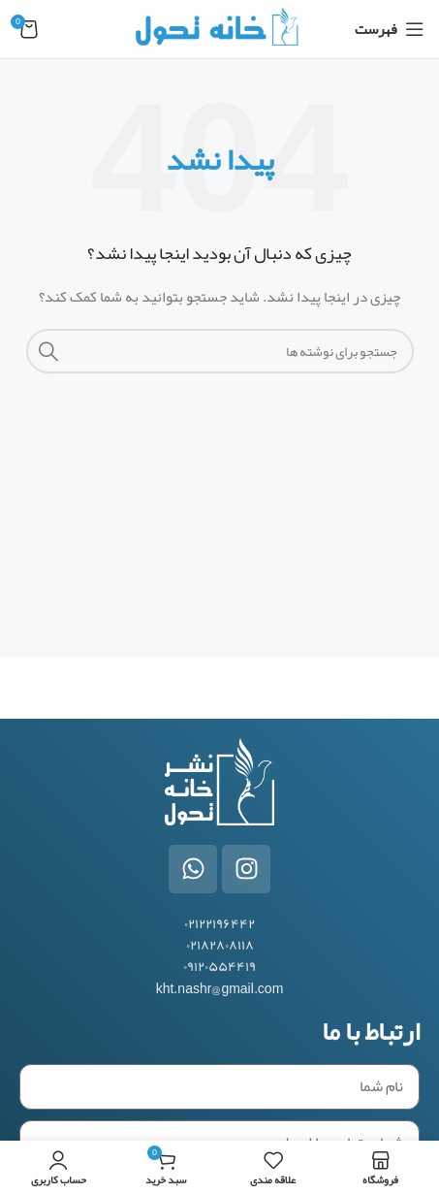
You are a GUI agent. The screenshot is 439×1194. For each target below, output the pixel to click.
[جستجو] (220, 351)
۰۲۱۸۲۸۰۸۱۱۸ (220, 944)
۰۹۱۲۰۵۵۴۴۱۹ (219, 966)
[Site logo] (219, 33)
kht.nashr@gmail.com (220, 988)
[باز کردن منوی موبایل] (389, 29)
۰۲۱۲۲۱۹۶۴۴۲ (219, 923)
